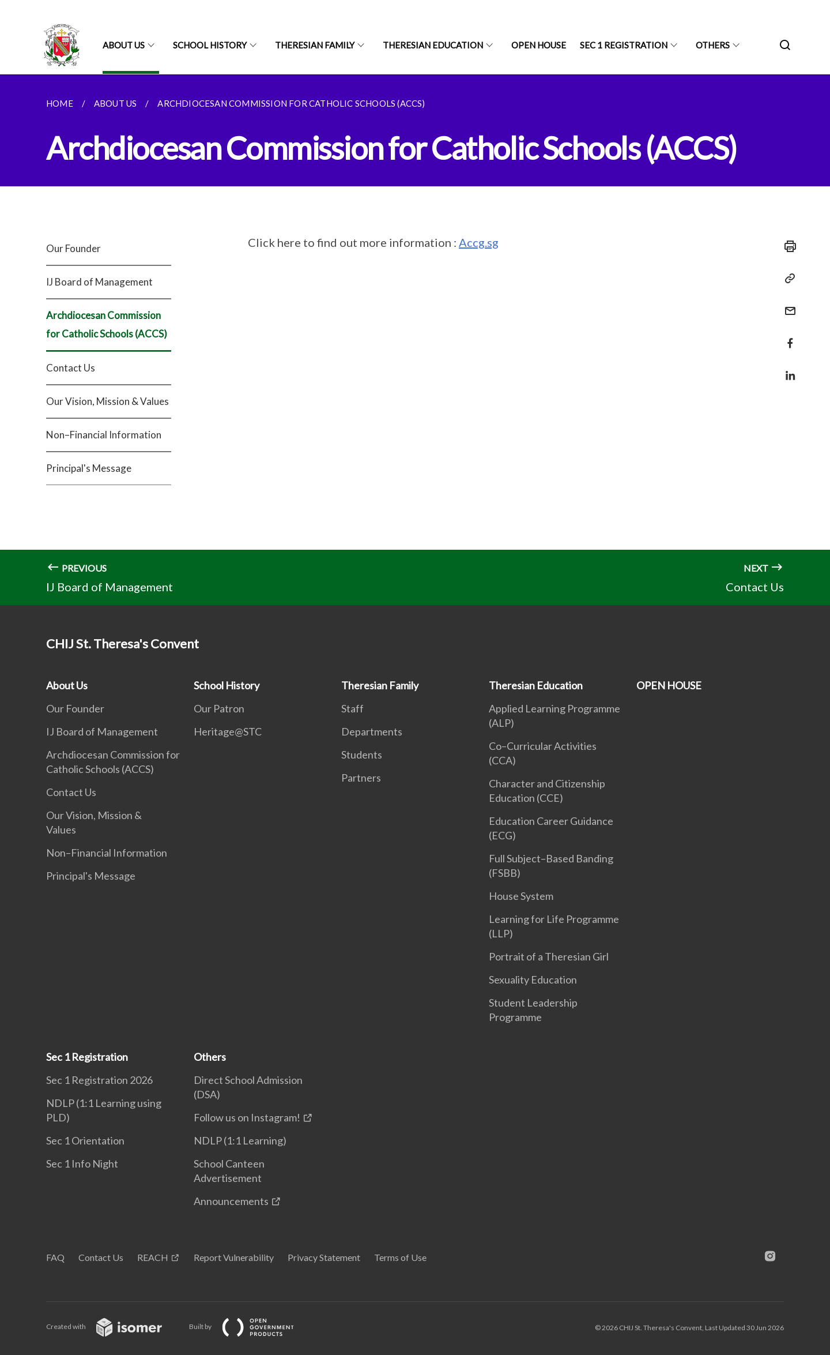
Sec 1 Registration (623, 45)
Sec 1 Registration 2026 (99, 1080)
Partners (361, 777)
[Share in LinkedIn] (787, 368)
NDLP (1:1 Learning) (240, 1140)
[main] (415, 339)
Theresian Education (433, 45)
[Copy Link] (787, 278)
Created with (113, 1326)
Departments (371, 731)
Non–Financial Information (103, 435)
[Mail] (787, 303)
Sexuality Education (533, 979)
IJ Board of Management (99, 282)
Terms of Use (400, 1257)
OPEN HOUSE (538, 45)
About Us (124, 45)
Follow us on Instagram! (247, 1117)
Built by (250, 1326)
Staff (352, 708)
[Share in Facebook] (787, 336)
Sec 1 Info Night (82, 1163)
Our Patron (219, 708)
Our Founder (73, 248)
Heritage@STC (228, 731)
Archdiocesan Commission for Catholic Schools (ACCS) (106, 324)
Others (713, 45)
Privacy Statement (324, 1257)
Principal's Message (88, 468)
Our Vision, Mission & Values (107, 401)
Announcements (231, 1201)
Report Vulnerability (234, 1257)
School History (210, 45)
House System (521, 895)
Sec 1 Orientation (85, 1140)
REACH (152, 1257)
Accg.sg (479, 242)
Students (361, 754)
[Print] (787, 246)
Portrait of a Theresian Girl (549, 956)
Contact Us (70, 368)
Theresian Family (314, 45)
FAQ (55, 1257)
